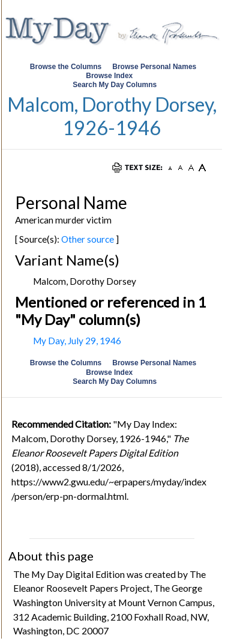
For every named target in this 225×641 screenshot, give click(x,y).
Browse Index (109, 75)
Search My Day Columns (115, 85)
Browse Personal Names (155, 66)
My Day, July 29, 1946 (77, 340)
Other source (87, 239)
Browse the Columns (65, 66)
